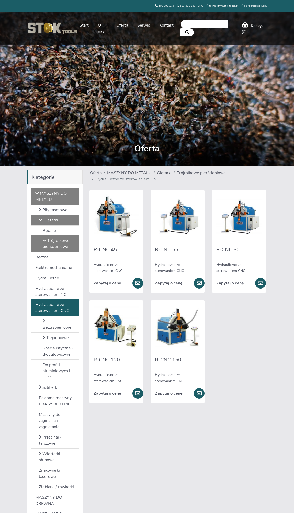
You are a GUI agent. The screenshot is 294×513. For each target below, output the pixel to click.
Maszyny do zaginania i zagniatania (49, 421)
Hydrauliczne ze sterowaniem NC (50, 291)
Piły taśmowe (53, 210)
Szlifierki (48, 387)
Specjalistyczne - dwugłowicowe (58, 351)
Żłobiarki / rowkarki (56, 487)
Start (84, 25)
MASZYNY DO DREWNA (48, 500)
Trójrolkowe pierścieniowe (56, 243)
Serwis (143, 25)
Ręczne (49, 230)
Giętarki (48, 220)
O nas (101, 28)
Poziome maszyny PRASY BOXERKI (55, 401)
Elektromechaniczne (53, 267)
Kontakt (166, 25)
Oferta (122, 25)
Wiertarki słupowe (49, 457)
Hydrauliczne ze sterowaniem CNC (52, 308)
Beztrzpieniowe (57, 324)
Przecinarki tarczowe (50, 440)
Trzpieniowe (56, 338)
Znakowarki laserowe (49, 473)
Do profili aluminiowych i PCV (56, 371)
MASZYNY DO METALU (51, 196)
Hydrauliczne (47, 278)
